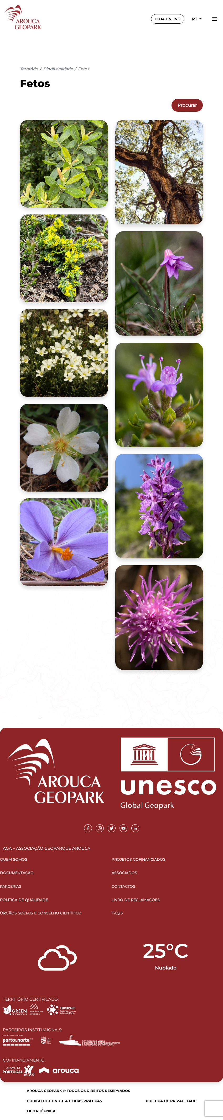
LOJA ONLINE (167, 19)
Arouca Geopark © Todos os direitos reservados (78, 1091)
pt (195, 19)
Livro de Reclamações (136, 899)
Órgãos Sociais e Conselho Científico (40, 913)
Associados (124, 872)
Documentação (17, 872)
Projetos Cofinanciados (138, 859)
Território (29, 68)
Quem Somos (13, 859)
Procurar (187, 105)
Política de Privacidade (171, 1101)
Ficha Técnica (41, 1111)
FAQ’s (117, 913)
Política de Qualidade (24, 899)
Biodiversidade (58, 68)
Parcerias (10, 886)
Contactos (123, 886)
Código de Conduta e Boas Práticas (64, 1101)
